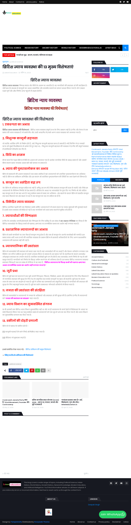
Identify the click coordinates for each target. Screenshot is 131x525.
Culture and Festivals (110, 260)
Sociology (110, 284)
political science (16, 62)
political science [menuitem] (12, 48)
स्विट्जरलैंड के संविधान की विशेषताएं (19, 355)
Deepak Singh (94, 504)
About (11, 2)
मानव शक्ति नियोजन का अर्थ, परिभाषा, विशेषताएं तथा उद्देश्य (114, 186)
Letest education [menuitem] (113, 48)
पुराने (85, 473)
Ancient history (110, 257)
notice (126, 522)
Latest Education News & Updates (110, 274)
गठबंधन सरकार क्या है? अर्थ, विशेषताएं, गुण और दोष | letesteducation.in (71, 402)
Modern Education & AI (110, 277)
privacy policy (31, 2)
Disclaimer (116, 522)
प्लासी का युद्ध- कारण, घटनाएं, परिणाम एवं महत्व (34, 55)
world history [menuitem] (68, 48)
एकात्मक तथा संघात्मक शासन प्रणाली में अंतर (115, 207)
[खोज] (107, 130)
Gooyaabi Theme (41, 522)
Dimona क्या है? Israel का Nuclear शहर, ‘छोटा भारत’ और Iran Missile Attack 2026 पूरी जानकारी (109, 171)
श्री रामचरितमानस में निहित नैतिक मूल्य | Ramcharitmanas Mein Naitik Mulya (107, 155)
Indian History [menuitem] (32, 48)
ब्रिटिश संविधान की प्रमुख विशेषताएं (38, 349)
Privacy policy (104, 522)
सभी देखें (86, 377)
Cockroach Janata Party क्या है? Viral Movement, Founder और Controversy (15, 402)
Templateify (16, 522)
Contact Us (20, 2)
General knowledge (110, 263)
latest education (110, 270)
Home (4, 2)
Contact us (91, 522)
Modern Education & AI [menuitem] (90, 48)
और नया (6, 473)
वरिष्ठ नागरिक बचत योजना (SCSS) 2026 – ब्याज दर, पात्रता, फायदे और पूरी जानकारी (45, 402)
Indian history (110, 267)
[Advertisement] (84, 24)
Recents (119, 180)
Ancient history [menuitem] (50, 48)
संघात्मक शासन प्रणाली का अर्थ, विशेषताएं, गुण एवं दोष (115, 197)
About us (81, 522)
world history (110, 287)
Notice (41, 2)
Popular (101, 180)
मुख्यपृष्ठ (5, 62)
